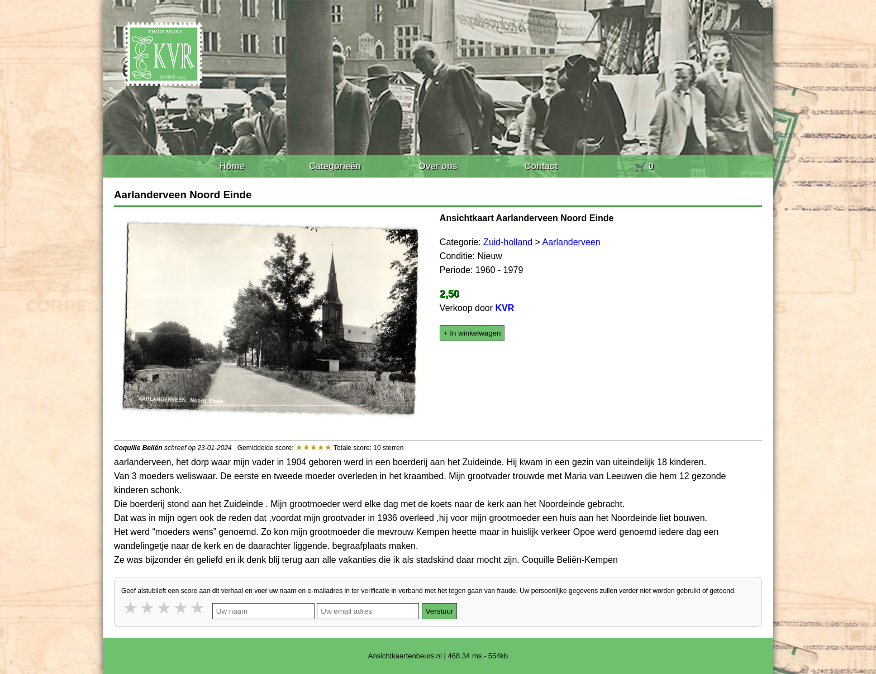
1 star (131, 608)
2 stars (148, 608)
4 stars (181, 608)
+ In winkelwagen (472, 333)
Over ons (437, 166)
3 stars (164, 608)
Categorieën (334, 166)
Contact (541, 166)
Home (232, 166)
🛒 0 (644, 166)
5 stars (198, 608)
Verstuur (440, 611)
